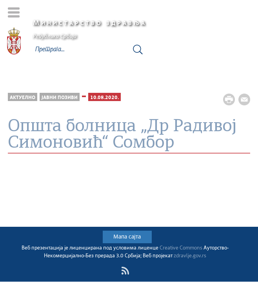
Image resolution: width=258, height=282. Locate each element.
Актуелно (22, 98)
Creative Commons (181, 248)
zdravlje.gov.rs (190, 255)
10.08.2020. (104, 98)
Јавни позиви (60, 98)
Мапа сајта (127, 237)
